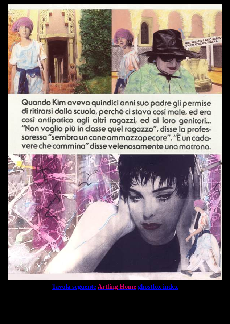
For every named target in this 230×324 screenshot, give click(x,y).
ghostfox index (157, 286)
